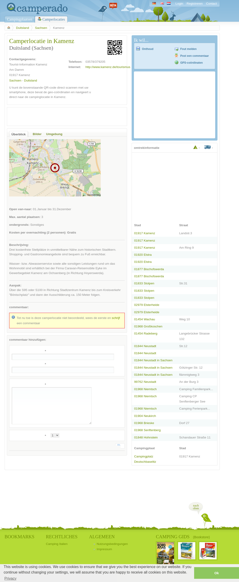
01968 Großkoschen (148, 326)
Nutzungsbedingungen (112, 544)
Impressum (104, 549)
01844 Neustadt (145, 346)
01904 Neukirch (145, 416)
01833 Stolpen (144, 283)
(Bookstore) (201, 537)
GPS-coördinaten (191, 62)
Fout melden (188, 49)
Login (179, 3)
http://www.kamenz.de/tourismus (107, 67)
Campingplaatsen (19, 19)
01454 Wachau (144, 319)
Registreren (195, 3)
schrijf (116, 318)
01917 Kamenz (144, 233)
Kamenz (24, 75)
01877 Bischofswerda (149, 269)
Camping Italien (57, 544)
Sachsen (41, 28)
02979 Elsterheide (146, 305)
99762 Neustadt (145, 381)
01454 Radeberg (145, 333)
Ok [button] (216, 573)
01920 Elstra (143, 254)
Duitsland (22, 28)
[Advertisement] (63, 116)
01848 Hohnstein (146, 437)
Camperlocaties (53, 19)
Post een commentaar (194, 55)
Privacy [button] (10, 578)
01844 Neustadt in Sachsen (153, 360)
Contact (211, 3)
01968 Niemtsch (145, 389)
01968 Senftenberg (147, 430)
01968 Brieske (144, 423)
